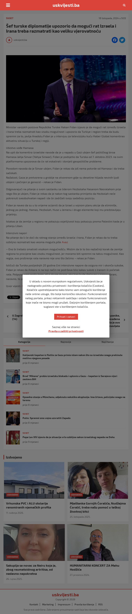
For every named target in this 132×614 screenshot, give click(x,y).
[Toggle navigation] (8, 5)
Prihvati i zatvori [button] (66, 316)
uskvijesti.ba (66, 5)
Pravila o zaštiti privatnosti (66, 331)
